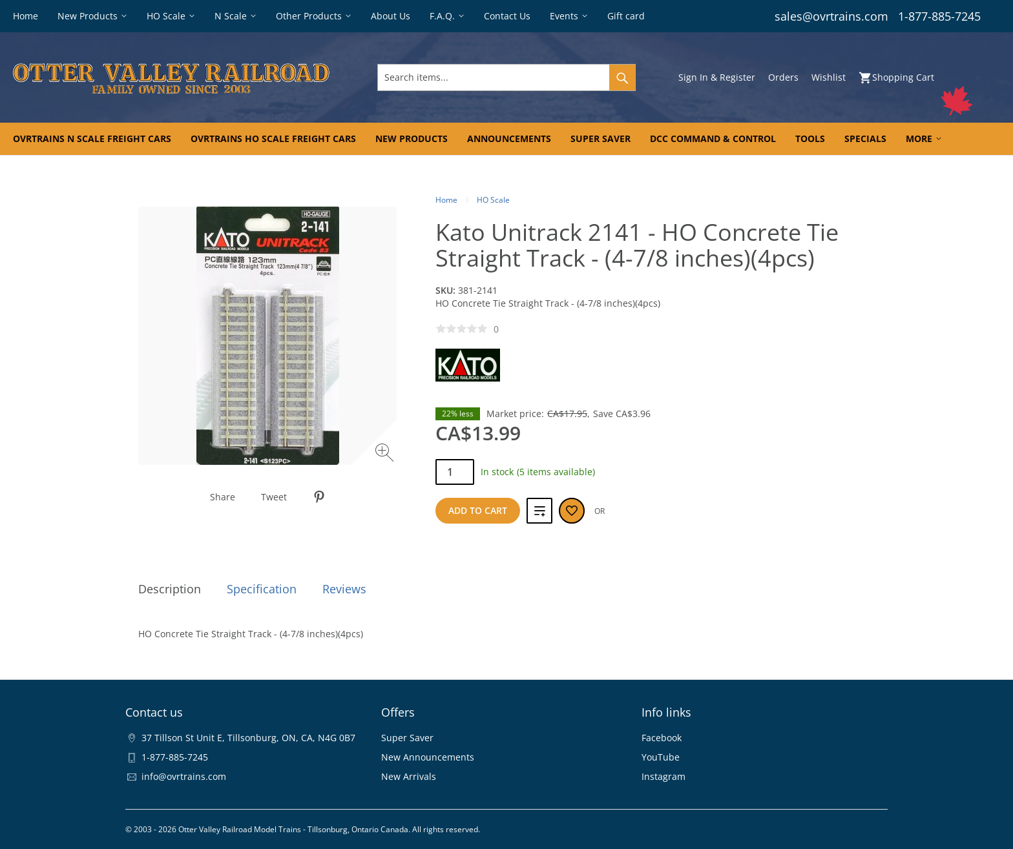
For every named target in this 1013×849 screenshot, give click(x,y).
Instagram (663, 776)
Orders (783, 77)
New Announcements (427, 757)
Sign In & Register (716, 77)
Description (169, 589)
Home (446, 199)
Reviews (344, 589)
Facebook (662, 737)
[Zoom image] (386, 454)
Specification (262, 589)
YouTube (661, 757)
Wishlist (828, 77)
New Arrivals (408, 776)
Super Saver (407, 737)
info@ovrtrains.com (183, 776)
